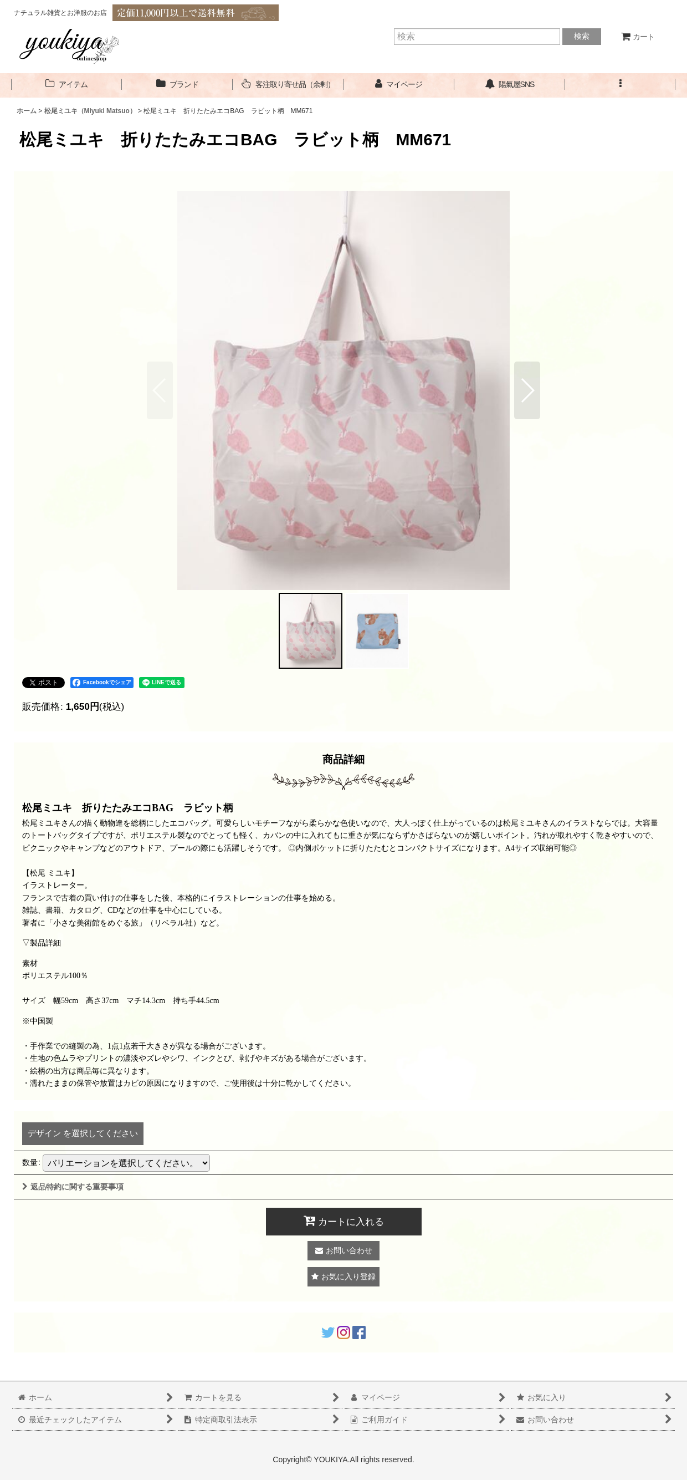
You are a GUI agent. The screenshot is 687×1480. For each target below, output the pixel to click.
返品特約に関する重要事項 (73, 1186)
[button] (620, 84)
